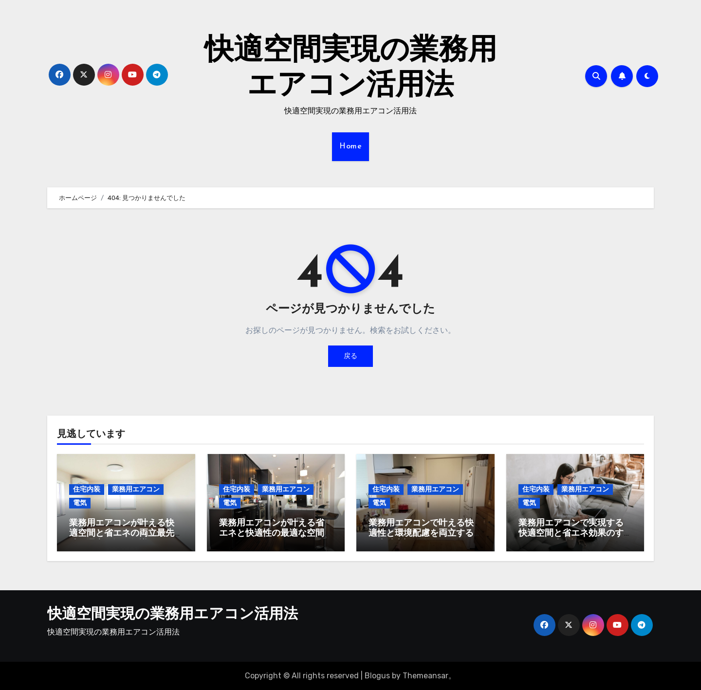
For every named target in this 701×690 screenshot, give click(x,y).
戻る (350, 356)
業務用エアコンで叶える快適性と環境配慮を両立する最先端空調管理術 (421, 534)
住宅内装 (86, 489)
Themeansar (425, 675)
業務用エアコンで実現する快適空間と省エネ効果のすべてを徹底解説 (571, 534)
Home (350, 146)
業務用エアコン (136, 489)
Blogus (377, 675)
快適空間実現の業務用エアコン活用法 (172, 614)
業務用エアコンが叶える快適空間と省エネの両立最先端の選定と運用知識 (121, 534)
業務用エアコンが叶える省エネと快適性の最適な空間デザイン (271, 534)
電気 (80, 503)
